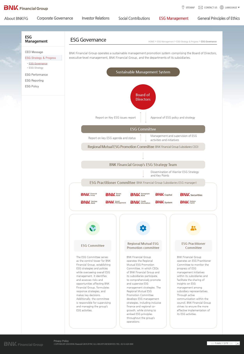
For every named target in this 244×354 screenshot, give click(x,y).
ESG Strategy (36, 67)
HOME (151, 41)
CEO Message (34, 52)
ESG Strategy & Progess (40, 58)
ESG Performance (36, 74)
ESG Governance (38, 63)
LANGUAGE (228, 8)
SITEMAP (190, 8)
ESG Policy (32, 86)
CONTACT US (207, 8)
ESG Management (165, 41)
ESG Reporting (34, 80)
